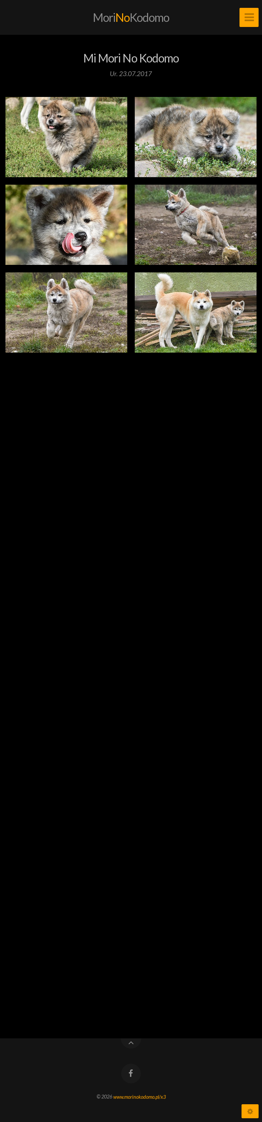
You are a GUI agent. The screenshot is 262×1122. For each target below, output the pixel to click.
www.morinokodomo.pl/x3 (139, 1096)
